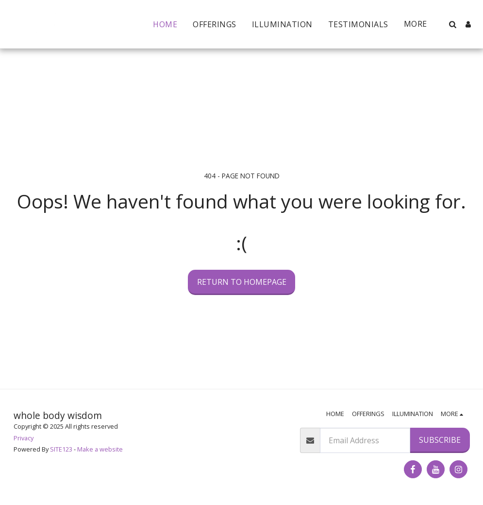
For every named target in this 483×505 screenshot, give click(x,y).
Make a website (100, 449)
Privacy (23, 438)
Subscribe (440, 440)
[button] (452, 24)
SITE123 (61, 449)
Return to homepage (241, 282)
